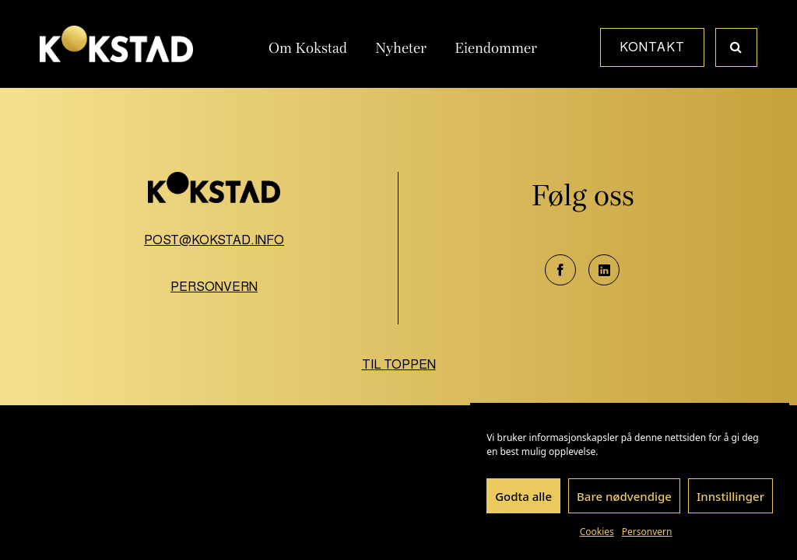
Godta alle (523, 496)
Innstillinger (730, 496)
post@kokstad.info (214, 240)
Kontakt (652, 47)
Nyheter (401, 48)
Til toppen (399, 364)
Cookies (597, 531)
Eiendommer (496, 48)
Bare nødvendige (624, 496)
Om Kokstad (308, 48)
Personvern (647, 531)
